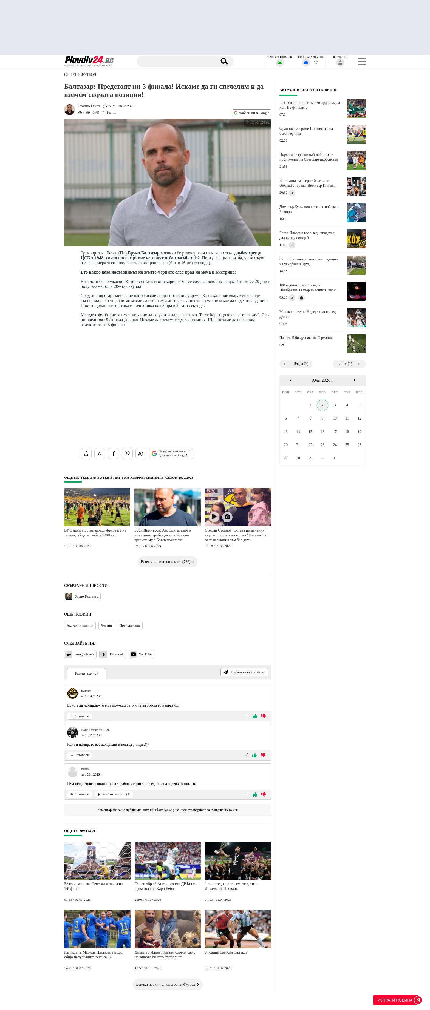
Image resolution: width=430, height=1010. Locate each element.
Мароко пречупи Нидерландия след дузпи (307, 314)
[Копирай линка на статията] (99, 453)
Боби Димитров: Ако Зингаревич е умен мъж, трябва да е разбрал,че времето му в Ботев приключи (162, 535)
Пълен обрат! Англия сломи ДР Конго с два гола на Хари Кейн (166, 886)
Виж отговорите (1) (114, 794)
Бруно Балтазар (144, 253)
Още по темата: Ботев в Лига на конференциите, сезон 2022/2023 (128, 478)
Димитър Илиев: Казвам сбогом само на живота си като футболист (165, 954)
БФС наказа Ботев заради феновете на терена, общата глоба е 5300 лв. (95, 532)
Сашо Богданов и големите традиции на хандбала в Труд (308, 261)
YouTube (141, 654)
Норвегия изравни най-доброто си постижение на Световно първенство (308, 157)
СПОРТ (70, 75)
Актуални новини (80, 625)
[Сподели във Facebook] (113, 453)
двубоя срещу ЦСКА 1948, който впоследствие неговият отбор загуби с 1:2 (171, 255)
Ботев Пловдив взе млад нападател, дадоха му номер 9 (307, 235)
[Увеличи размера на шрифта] (140, 453)
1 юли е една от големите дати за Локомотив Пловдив (231, 886)
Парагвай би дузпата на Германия (306, 338)
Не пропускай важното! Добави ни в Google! (171, 453)
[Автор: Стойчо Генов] (89, 106)
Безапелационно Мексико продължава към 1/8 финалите (309, 105)
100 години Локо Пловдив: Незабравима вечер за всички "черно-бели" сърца (309, 287)
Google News (79, 654)
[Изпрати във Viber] (127, 453)
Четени (106, 625)
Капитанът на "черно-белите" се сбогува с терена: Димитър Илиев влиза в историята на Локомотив (306, 183)
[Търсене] (177, 61)
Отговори (79, 716)
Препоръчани (130, 625)
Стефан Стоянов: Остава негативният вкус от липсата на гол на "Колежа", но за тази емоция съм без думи (236, 535)
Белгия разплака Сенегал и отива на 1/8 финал (93, 886)
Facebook (112, 654)
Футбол (88, 75)
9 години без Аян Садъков (226, 952)
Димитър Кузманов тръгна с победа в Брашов (308, 209)
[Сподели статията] (86, 453)
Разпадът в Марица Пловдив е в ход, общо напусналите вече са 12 (93, 954)
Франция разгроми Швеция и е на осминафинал (306, 131)
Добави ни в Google (251, 113)
